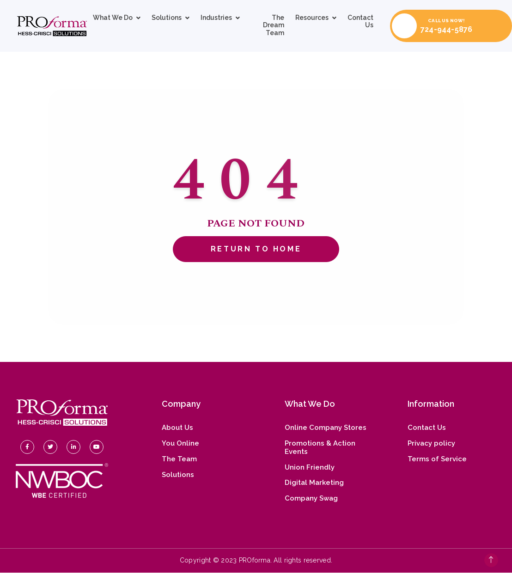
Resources (312, 17)
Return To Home (256, 249)
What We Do (113, 17)
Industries (216, 17)
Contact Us (360, 21)
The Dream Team (273, 25)
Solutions (167, 17)
